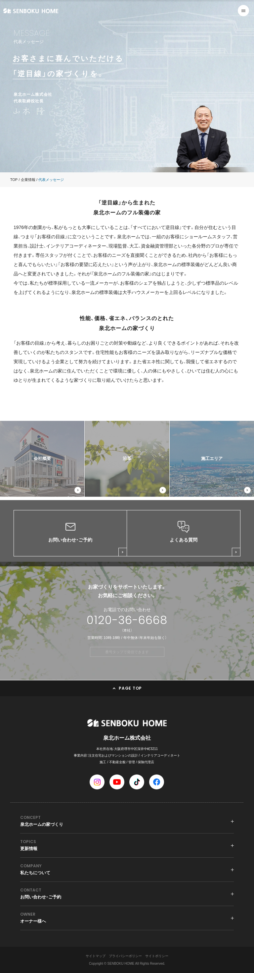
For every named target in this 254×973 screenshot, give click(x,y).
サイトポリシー (156, 956)
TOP (14, 180)
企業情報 (28, 180)
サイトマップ (96, 956)
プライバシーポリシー (125, 956)
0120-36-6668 (127, 620)
